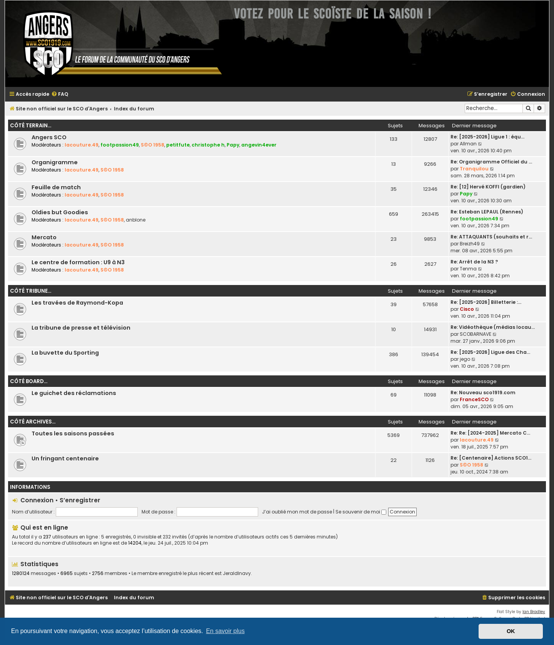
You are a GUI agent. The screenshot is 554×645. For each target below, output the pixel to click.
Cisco (467, 309)
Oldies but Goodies (60, 212)
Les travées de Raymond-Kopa (77, 303)
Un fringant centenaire (65, 458)
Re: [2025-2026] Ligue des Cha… (490, 352)
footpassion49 (119, 145)
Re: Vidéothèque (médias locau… (493, 327)
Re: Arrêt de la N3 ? (474, 261)
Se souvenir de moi (360, 511)
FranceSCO (474, 399)
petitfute (178, 145)
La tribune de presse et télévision (81, 328)
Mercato (44, 237)
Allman (468, 143)
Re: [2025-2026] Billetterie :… (486, 302)
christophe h (208, 145)
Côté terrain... (30, 125)
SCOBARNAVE (475, 334)
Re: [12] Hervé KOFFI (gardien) (488, 186)
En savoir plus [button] (225, 631)
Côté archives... (32, 421)
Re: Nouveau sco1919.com (483, 392)
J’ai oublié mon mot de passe (297, 511)
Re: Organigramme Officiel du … (491, 161)
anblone (135, 220)
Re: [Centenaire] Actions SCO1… (491, 458)
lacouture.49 (81, 145)
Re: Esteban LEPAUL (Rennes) (487, 211)
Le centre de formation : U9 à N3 (78, 262)
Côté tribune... (30, 291)
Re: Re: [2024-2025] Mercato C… (490, 433)
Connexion (36, 500)
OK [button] (511, 631)
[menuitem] (59, 94)
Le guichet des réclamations (74, 393)
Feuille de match (56, 187)
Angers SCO (49, 137)
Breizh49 (470, 243)
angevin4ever (259, 145)
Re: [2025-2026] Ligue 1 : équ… (487, 136)
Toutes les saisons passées (73, 433)
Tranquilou (474, 168)
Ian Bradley (533, 612)
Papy (233, 145)
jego (465, 359)
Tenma (468, 268)
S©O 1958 (152, 145)
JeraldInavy (237, 573)
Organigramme (55, 162)
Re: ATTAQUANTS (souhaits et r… (491, 236)
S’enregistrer (80, 500)
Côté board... (28, 381)
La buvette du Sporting (65, 353)
